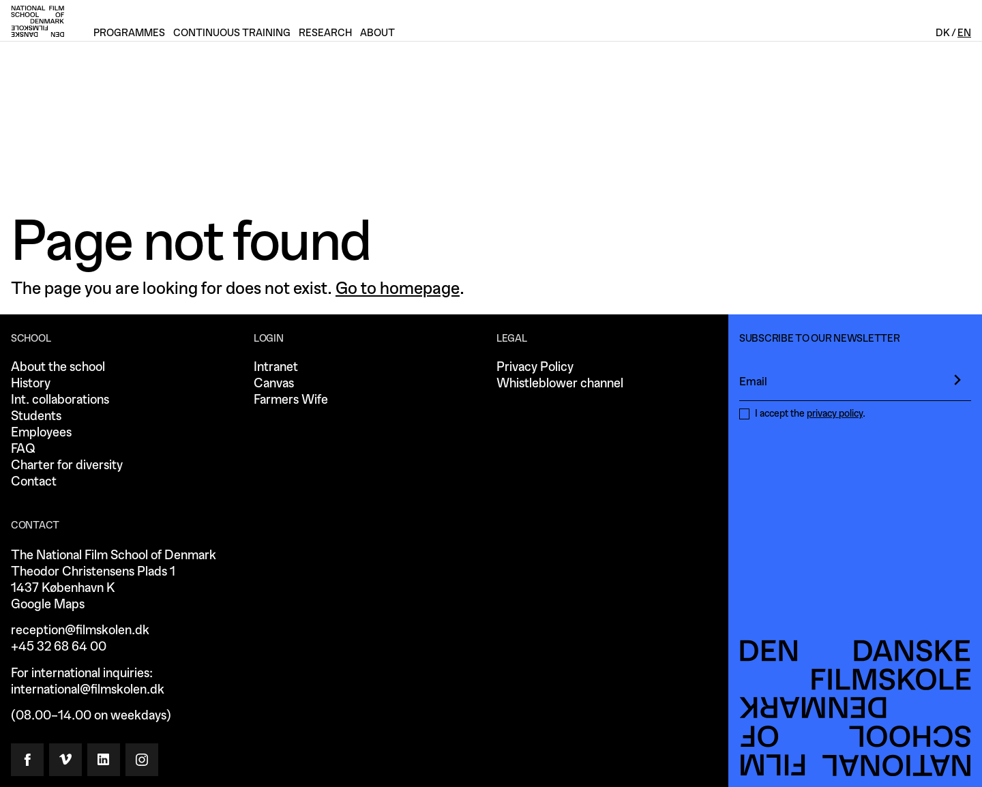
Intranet (276, 367)
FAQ (23, 449)
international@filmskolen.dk (87, 690)
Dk (943, 33)
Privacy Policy (535, 367)
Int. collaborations (60, 400)
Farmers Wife (291, 400)
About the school (58, 367)
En (964, 33)
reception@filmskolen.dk (80, 630)
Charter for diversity (67, 465)
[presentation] (957, 380)
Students (36, 416)
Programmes (129, 33)
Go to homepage (398, 288)
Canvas (274, 383)
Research (325, 33)
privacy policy (835, 413)
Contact (34, 482)
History (30, 383)
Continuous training (232, 33)
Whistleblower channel (559, 383)
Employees (41, 433)
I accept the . (810, 413)
